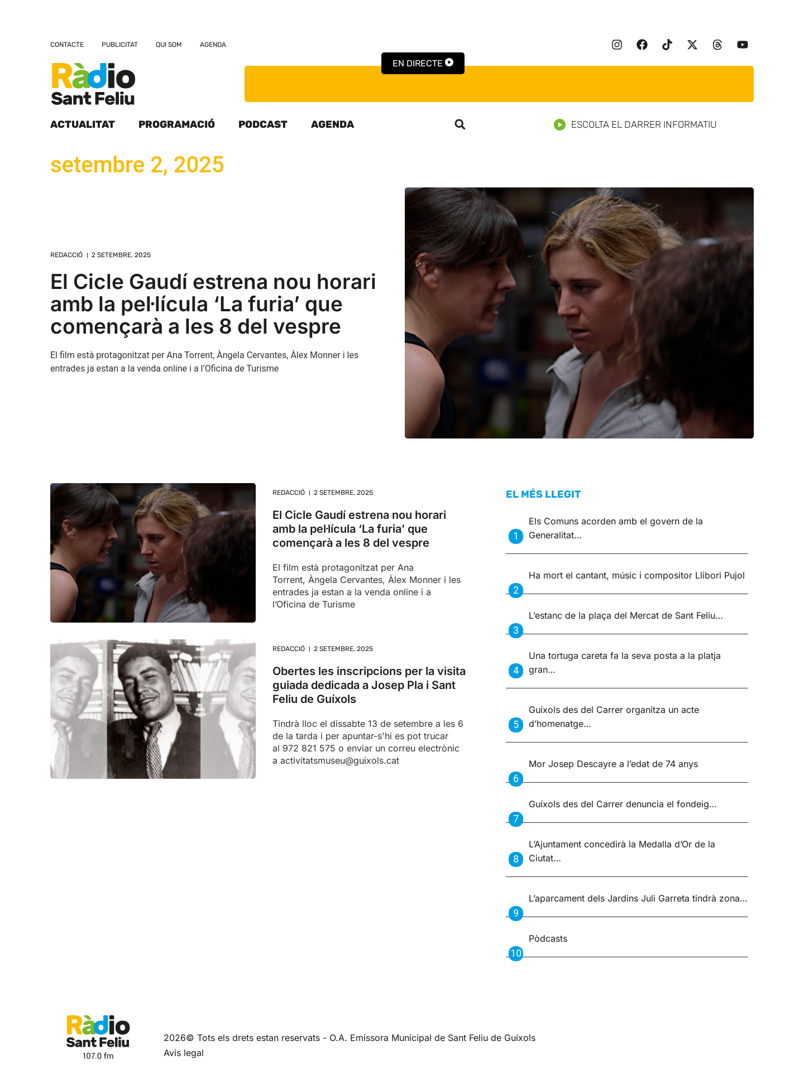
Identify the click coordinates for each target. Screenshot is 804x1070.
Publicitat (120, 45)
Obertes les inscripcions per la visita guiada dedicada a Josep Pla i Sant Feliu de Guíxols (369, 685)
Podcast (263, 124)
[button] (460, 124)
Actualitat (82, 124)
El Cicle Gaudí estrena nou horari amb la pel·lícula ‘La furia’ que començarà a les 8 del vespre (213, 304)
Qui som (169, 45)
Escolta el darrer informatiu (639, 125)
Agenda (213, 45)
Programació (176, 124)
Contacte (67, 45)
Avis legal (184, 1052)
